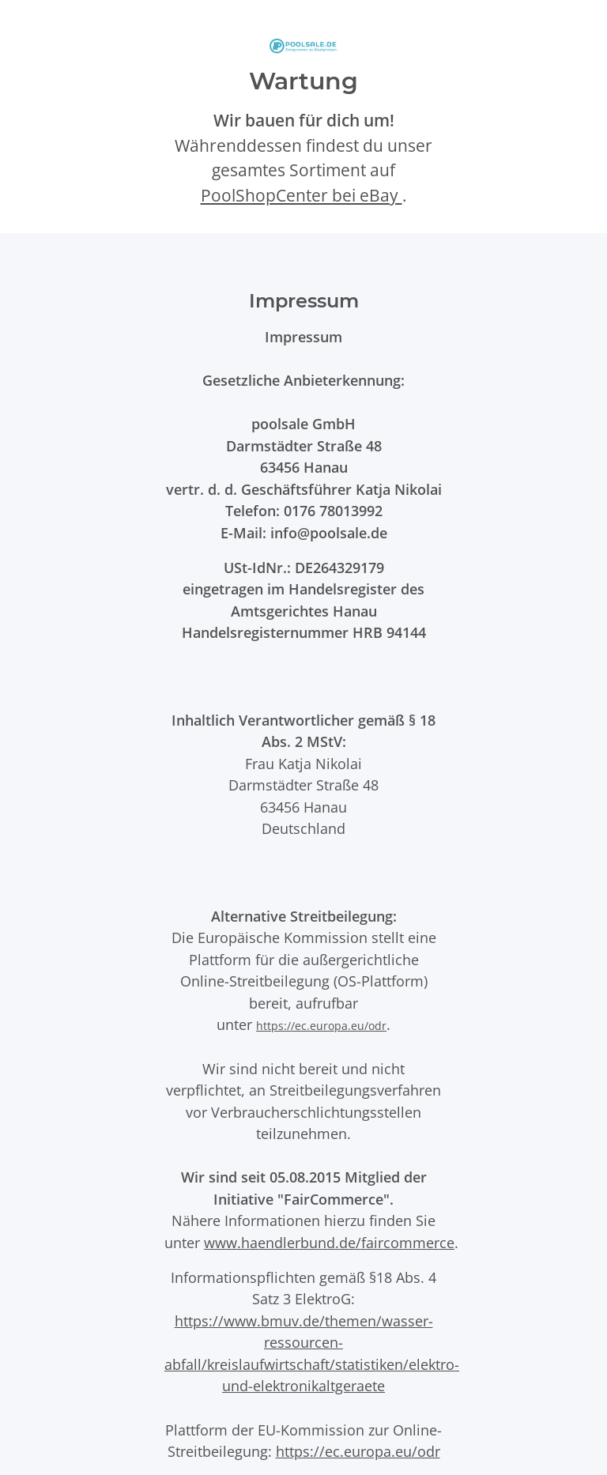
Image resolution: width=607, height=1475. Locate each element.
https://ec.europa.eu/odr (321, 1025)
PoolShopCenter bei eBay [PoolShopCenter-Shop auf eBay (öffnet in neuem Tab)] (301, 195)
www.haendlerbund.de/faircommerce (329, 1242)
